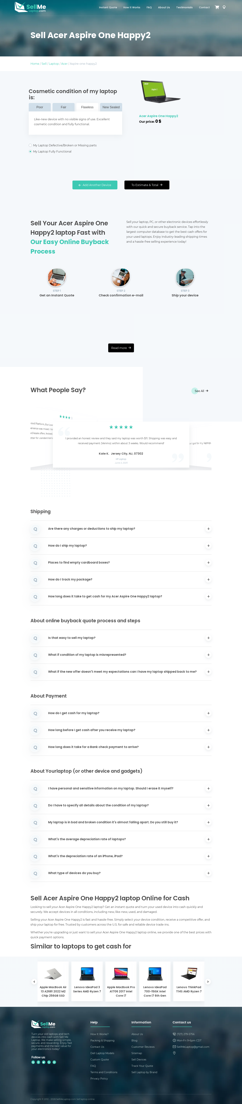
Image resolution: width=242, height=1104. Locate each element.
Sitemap (136, 1053)
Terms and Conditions (103, 1072)
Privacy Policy (99, 1078)
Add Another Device (95, 185)
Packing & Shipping (102, 1040)
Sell (44, 63)
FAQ (149, 8)
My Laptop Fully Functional (75, 151)
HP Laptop (121, 459)
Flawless (87, 107)
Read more (121, 348)
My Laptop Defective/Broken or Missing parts (75, 145)
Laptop (54, 63)
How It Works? (99, 1034)
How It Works (131, 8)
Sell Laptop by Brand (144, 1072)
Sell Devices (138, 1059)
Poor (39, 107)
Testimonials (184, 8)
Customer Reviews (143, 1046)
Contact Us (97, 1046)
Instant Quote (108, 8)
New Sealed (111, 107)
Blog (134, 1040)
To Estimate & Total (146, 185)
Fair (63, 107)
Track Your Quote (142, 1065)
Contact (204, 8)
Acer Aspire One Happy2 (158, 116)
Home (34, 63)
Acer (64, 63)
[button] (38, 439)
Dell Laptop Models (102, 1053)
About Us (164, 8)
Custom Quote (99, 1059)
